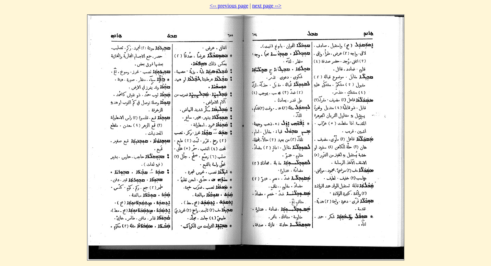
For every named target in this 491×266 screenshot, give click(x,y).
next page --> (266, 6)
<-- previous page (228, 6)
